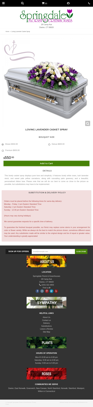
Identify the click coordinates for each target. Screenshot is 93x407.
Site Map (46, 332)
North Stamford (54, 388)
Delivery (46, 323)
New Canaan (41, 388)
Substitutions (46, 326)
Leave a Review (46, 329)
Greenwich (30, 388)
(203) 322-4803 (46, 285)
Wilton (40, 391)
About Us (46, 317)
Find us (46, 288)
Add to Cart (46, 163)
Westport (80, 388)
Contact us (46, 320)
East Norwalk (20, 388)
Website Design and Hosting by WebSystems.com (73, 402)
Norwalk (64, 388)
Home (7, 31)
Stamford (72, 388)
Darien (11, 388)
